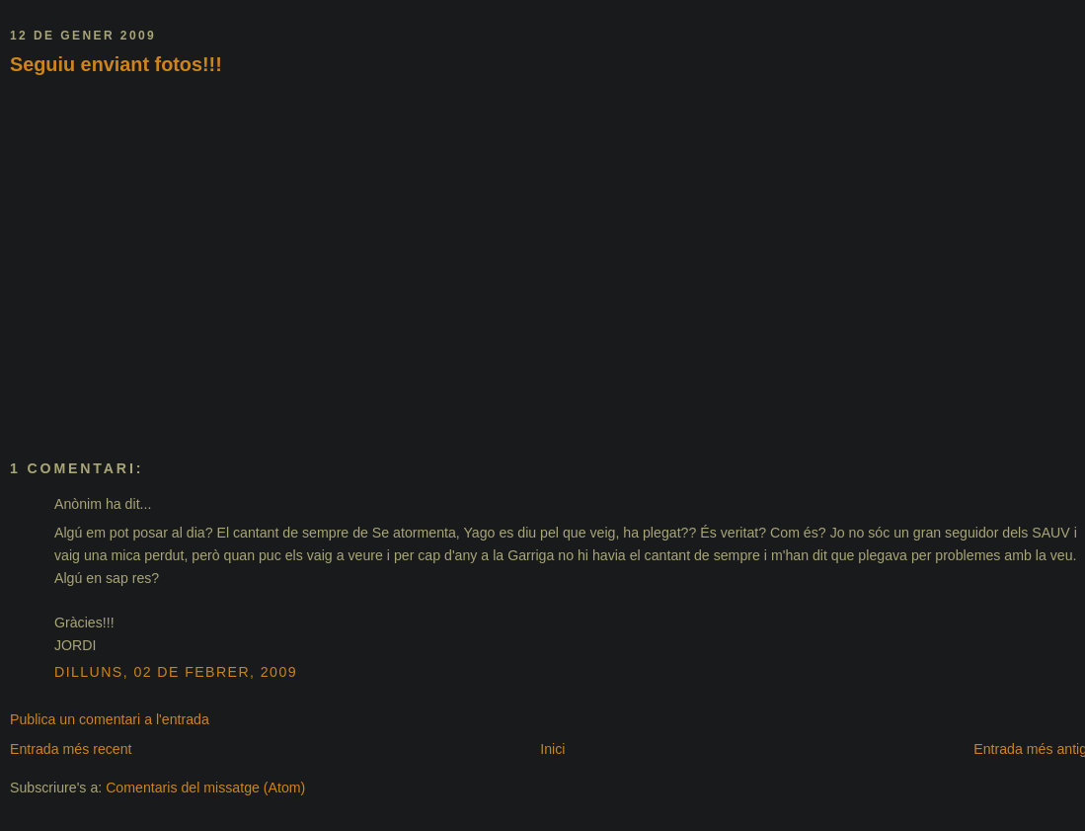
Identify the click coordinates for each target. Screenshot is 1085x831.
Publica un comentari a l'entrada (109, 719)
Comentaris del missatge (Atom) (205, 787)
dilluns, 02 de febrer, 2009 (175, 672)
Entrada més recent (71, 749)
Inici (552, 749)
